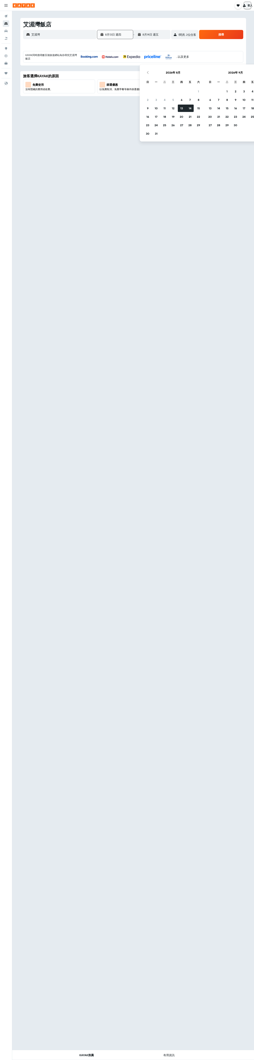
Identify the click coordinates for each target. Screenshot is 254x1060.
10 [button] (113, 84)
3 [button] (113, 76)
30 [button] (105, 109)
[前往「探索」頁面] (6, 48)
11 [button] (122, 84)
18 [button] (122, 93)
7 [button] (147, 76)
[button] (6, 5)
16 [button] (105, 93)
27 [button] (138, 101)
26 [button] (130, 101)
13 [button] (139, 84)
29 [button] (155, 101)
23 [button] (105, 101)
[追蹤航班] (6, 55)
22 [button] (155, 93)
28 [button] (147, 101)
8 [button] (156, 76)
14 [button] (147, 84)
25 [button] (121, 101)
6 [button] (139, 76)
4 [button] (122, 76)
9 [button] (105, 84)
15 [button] (156, 84)
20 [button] (139, 93)
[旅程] (6, 73)
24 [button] (113, 101)
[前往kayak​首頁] (24, 5)
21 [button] (147, 93)
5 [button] (130, 76)
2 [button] (105, 76)
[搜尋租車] (6, 31)
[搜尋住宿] (6, 23)
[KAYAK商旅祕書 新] (6, 63)
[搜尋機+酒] (6, 38)
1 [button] (155, 67)
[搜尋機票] (6, 16)
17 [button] (113, 93)
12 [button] (130, 84)
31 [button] (113, 109)
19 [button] (130, 93)
